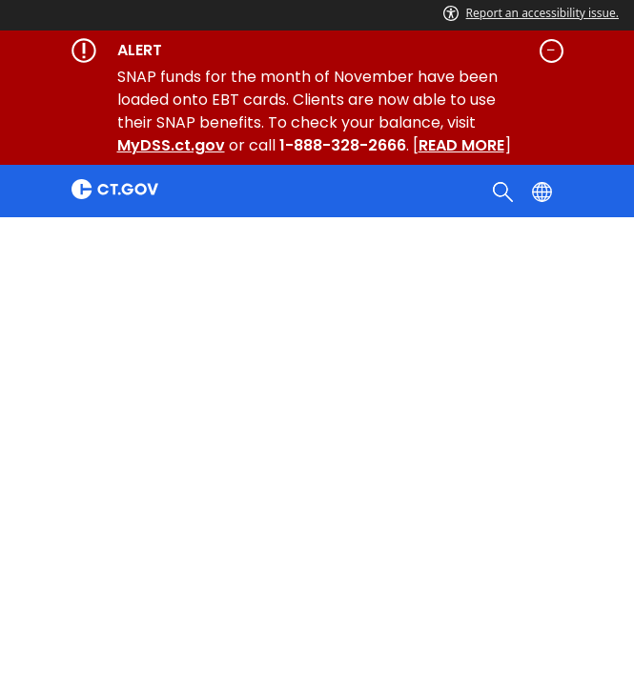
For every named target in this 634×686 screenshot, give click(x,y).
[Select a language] (544, 190)
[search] (505, 190)
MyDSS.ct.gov (171, 145)
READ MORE (461, 145)
